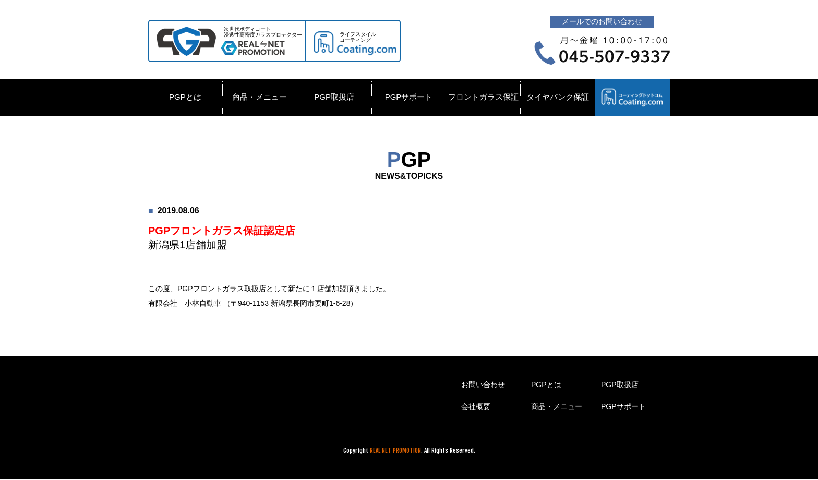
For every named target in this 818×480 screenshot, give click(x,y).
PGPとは (185, 96)
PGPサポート (409, 96)
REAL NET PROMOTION (395, 450)
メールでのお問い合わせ (602, 21)
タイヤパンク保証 (557, 96)
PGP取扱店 (334, 96)
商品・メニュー (259, 96)
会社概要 (475, 406)
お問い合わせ (483, 384)
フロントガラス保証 (483, 96)
